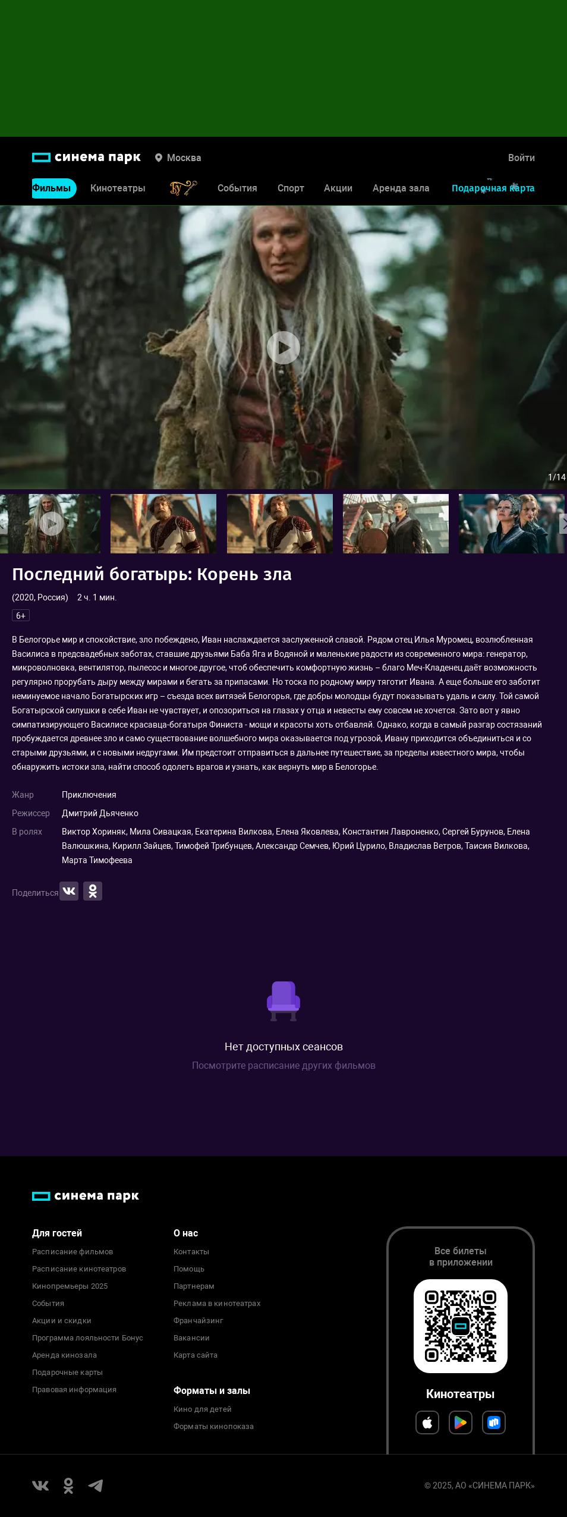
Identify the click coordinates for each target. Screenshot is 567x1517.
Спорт (291, 188)
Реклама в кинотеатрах (217, 1303)
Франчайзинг (198, 1321)
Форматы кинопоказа (214, 1426)
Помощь (189, 1269)
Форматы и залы (212, 1390)
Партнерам (194, 1286)
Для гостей (57, 1233)
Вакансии (192, 1338)
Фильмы (51, 188)
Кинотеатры (118, 188)
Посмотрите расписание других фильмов (284, 1065)
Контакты (191, 1252)
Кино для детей (203, 1409)
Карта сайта (196, 1355)
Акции (338, 188)
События (237, 188)
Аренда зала (401, 188)
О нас (186, 1233)
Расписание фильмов (72, 1252)
